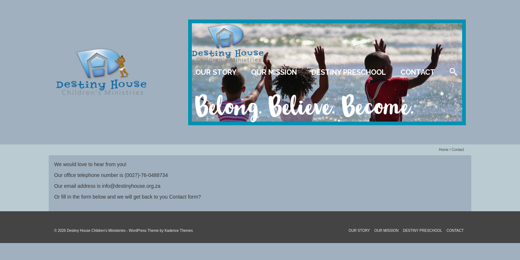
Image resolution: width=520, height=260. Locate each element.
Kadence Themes (179, 231)
